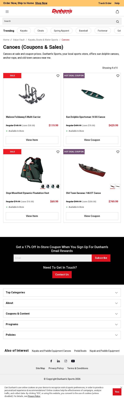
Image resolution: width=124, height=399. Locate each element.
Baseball (83, 30)
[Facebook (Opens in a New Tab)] (51, 361)
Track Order (105, 3)
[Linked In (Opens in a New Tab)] (59, 361)
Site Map (40, 368)
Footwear (103, 30)
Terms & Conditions (77, 368)
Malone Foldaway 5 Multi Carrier (23, 117)
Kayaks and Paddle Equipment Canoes (51, 351)
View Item (32, 140)
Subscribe (101, 257)
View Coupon (92, 140)
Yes (117, 391)
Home (6, 39)
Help (117, 3)
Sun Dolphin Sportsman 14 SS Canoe (85, 117)
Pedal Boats (80, 351)
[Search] (62, 21)
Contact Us (62, 274)
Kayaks (23, 30)
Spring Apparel (61, 30)
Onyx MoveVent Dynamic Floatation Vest (27, 193)
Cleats (40, 30)
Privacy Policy (56, 368)
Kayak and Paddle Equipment (104, 351)
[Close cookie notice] (121, 387)
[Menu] (7, 11)
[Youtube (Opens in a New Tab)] (73, 361)
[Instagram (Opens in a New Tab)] (66, 361)
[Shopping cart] (118, 11)
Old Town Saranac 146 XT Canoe (83, 193)
